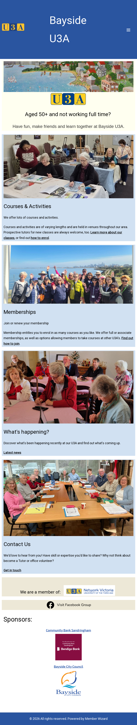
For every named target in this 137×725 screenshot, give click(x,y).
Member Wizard (96, 719)
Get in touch (12, 570)
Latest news (12, 452)
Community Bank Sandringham (68, 630)
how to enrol (40, 238)
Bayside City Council (68, 666)
